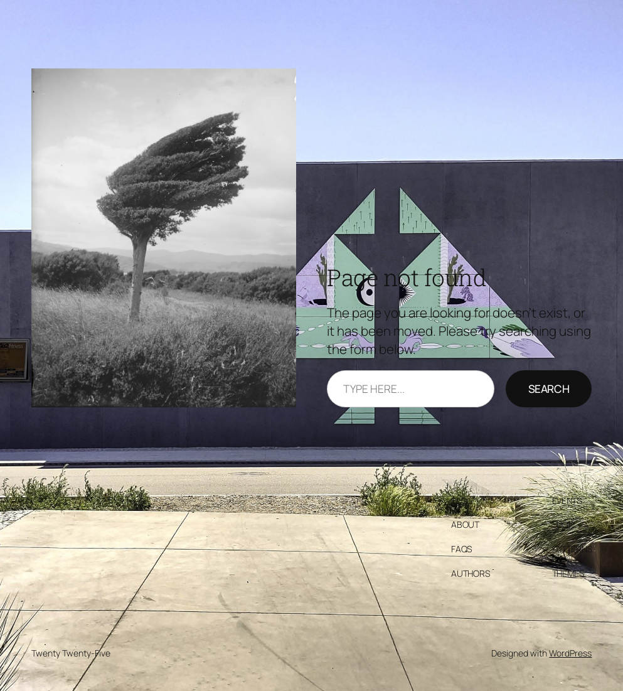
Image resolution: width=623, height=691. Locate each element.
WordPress (570, 653)
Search (549, 389)
